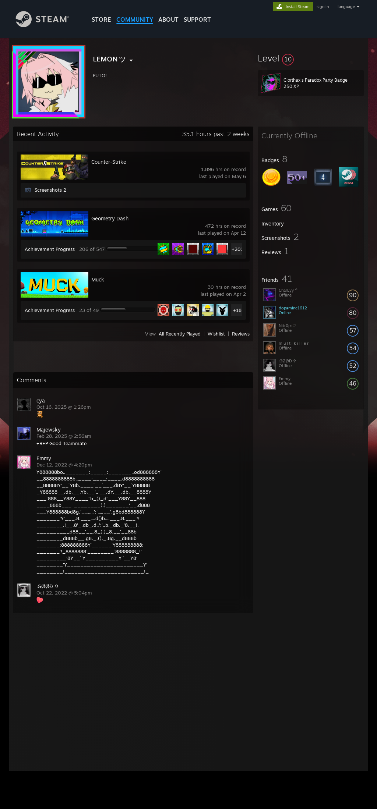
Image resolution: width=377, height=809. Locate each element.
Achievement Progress (50, 249)
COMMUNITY (134, 19)
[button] (311, 58)
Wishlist (216, 334)
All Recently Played (180, 334)
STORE (101, 19)
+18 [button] (237, 310)
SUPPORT (197, 19)
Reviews (241, 334)
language (346, 6)
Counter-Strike (108, 162)
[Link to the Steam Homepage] (47, 25)
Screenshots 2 (50, 190)
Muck (97, 279)
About (168, 19)
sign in (323, 6)
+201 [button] (237, 249)
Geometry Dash (109, 218)
